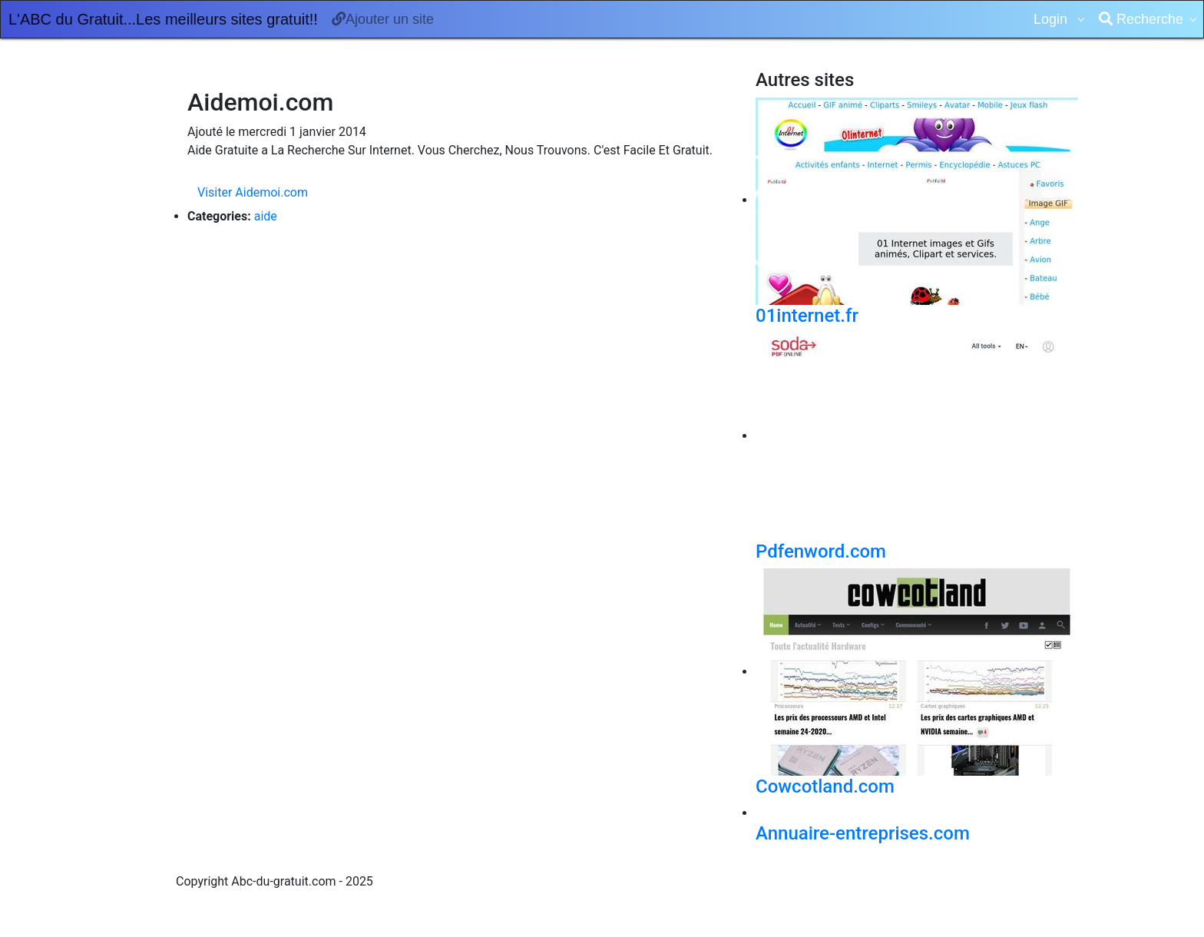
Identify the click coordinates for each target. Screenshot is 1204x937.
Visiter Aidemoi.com (252, 192)
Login (1052, 19)
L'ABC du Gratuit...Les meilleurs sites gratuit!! (163, 19)
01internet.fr (807, 315)
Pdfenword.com (821, 551)
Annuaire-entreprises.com (863, 833)
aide (265, 216)
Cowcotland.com (825, 786)
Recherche (1141, 19)
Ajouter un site (383, 19)
